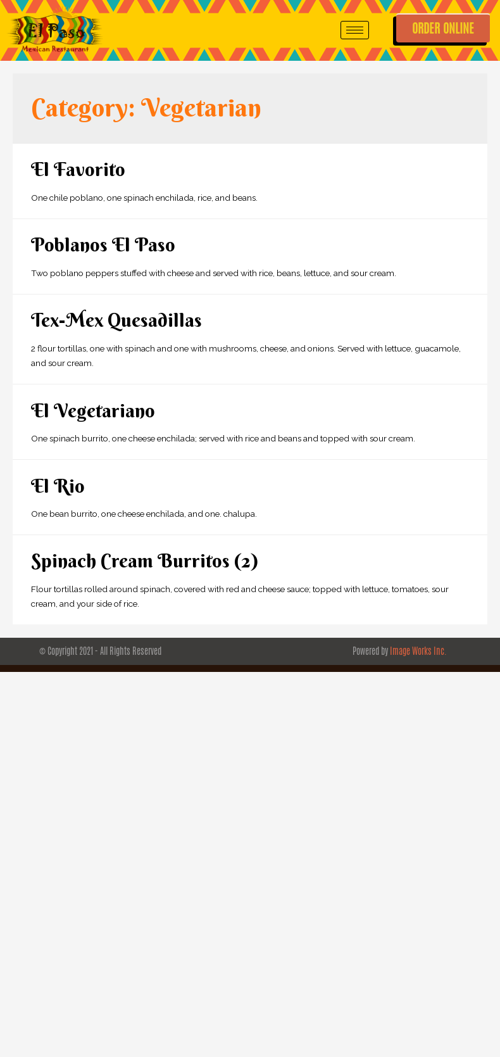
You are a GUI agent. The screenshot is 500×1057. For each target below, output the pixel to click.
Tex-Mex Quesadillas (116, 320)
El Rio (58, 486)
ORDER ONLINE (443, 28)
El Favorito (78, 169)
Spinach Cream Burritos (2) (144, 561)
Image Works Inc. (418, 651)
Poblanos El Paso (103, 244)
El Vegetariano (93, 410)
